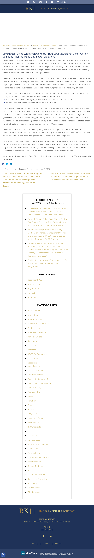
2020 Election (34, 310)
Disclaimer (46, 544)
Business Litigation (37, 332)
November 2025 (35, 284)
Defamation (33, 358)
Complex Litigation (36, 337)
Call (34, 2)
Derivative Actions (36, 370)
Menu (63, 2)
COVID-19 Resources (37, 354)
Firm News (32, 401)
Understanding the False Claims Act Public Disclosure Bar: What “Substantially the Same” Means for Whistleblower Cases (47, 211)
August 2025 (34, 288)
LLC (29, 431)
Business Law (34, 328)
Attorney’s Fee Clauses (38, 324)
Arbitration (33, 315)
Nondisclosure (34, 448)
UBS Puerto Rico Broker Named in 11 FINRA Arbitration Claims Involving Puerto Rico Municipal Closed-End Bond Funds (71, 176)
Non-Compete (34, 440)
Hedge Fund (33, 414)
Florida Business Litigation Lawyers (16, 46)
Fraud (30, 405)
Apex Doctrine (34, 366)
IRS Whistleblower (36, 427)
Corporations (34, 350)
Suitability (32, 483)
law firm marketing (48, 554)
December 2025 (35, 280)
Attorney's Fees (35, 319)
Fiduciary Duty (34, 388)
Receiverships (34, 461)
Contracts (32, 341)
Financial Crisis (35, 392)
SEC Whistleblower (36, 475)
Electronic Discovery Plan (39, 379)
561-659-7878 (47, 530)
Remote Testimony (36, 466)
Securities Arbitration (38, 479)
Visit (46, 2)
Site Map (35, 544)
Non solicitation (35, 435)
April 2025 (32, 297)
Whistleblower (34, 492)
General (31, 409)
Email (40, 2)
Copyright (32, 345)
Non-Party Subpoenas (38, 444)
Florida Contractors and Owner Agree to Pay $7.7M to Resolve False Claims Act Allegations (48, 263)
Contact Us (58, 544)
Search (52, 2)
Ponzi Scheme (34, 453)
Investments (33, 422)
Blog (34, 46)
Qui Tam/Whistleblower (46, 46)
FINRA (30, 396)
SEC (29, 470)
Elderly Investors (35, 375)
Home (28, 2)
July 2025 (32, 293)
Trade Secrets (34, 488)
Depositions (33, 363)
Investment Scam (35, 418)
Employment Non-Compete (39, 383)
